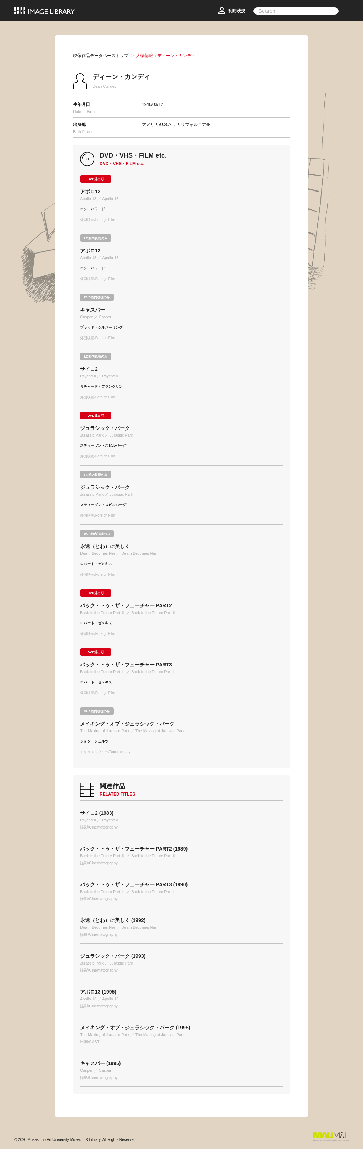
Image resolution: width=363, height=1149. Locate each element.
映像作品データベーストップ (100, 55)
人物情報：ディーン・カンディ (166, 55)
